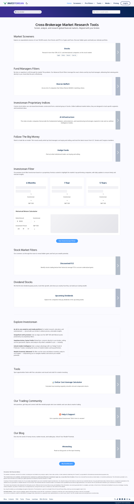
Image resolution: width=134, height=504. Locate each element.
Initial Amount (20, 218)
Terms (22, 499)
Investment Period (21, 225)
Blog (5, 499)
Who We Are (43, 499)
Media (108, 3)
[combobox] (28, 12)
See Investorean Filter (67, 241)
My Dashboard (67, 464)
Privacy (28, 499)
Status (51, 499)
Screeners (78, 3)
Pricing (116, 3)
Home (69, 3)
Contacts (11, 499)
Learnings (35, 499)
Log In (125, 3)
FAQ (17, 499)
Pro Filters (90, 3)
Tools (100, 3)
